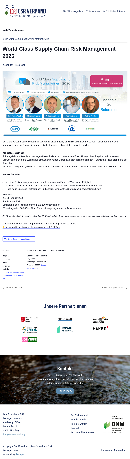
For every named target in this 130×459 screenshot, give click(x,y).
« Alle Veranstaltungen (13, 30)
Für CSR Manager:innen (73, 11)
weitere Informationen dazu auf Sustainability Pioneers (100, 216)
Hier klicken (65, 391)
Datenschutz (120, 450)
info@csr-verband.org (14, 434)
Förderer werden (79, 423)
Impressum (106, 450)
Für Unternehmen (93, 11)
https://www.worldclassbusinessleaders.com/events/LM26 (13, 275)
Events (122, 11)
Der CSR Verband (110, 11)
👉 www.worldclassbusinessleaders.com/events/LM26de (31, 227)
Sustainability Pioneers (82, 432)
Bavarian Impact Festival (113, 288)
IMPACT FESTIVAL (14, 288)
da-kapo (19, 454)
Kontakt (75, 428)
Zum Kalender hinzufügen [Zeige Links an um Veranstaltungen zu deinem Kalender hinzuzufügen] (19, 239)
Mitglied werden (79, 419)
